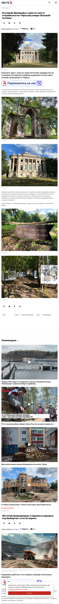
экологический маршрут (27, 315)
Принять (29, 593)
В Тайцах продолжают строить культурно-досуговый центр (26, 505)
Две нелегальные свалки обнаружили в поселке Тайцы (24, 464)
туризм (16, 315)
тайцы (37, 315)
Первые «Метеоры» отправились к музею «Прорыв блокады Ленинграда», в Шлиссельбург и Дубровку (26, 383)
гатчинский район (47, 315)
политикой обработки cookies (18, 589)
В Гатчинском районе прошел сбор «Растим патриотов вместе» (27, 424)
